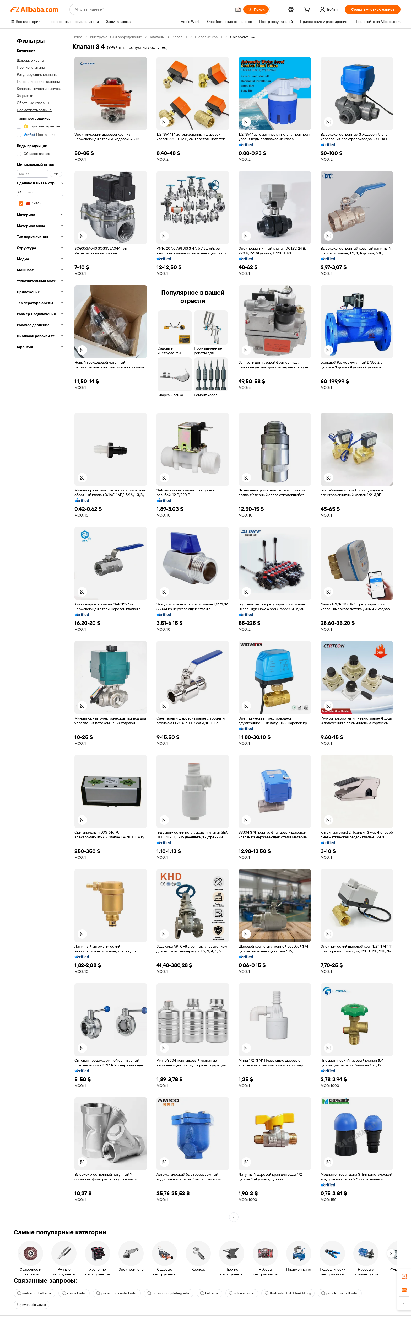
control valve (74, 1293)
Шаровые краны (208, 37)
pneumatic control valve (116, 1293)
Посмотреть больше (34, 110)
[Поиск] (256, 9)
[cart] (308, 10)
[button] (238, 9)
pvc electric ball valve (339, 1293)
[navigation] (40, 627)
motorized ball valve (34, 1293)
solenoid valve (242, 1293)
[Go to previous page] (234, 1217)
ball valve (209, 1293)
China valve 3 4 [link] (242, 37)
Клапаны (157, 37)
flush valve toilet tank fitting (288, 1293)
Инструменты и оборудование (116, 37)
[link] (404, 1276)
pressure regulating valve (168, 1293)
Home (77, 37)
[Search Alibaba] (153, 9)
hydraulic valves (31, 1305)
